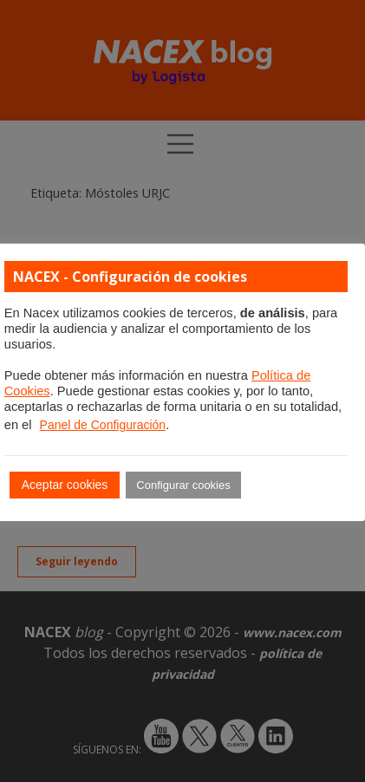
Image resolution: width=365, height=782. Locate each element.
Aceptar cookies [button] (65, 485)
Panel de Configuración (103, 425)
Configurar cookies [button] (183, 485)
